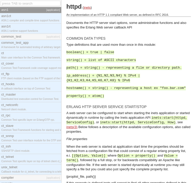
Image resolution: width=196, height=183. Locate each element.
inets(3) (71, 127)
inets (87, 7)
